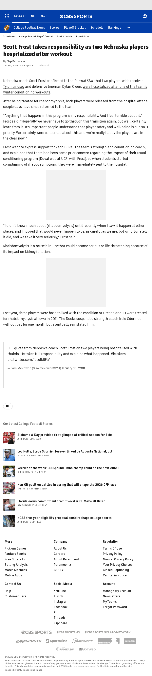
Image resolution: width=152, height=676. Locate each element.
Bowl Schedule (64, 36)
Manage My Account (117, 591)
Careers (59, 554)
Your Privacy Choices (117, 565)
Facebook (60, 607)
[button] (128, 28)
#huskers (118, 354)
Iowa (42, 319)
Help (8, 591)
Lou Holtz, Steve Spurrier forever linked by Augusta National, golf (65, 451)
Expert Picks (82, 36)
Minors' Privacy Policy (118, 559)
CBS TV (59, 570)
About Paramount (66, 559)
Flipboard (60, 623)
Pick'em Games (16, 549)
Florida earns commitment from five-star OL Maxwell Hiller (61, 501)
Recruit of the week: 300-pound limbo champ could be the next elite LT (69, 468)
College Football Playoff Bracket (36, 36)
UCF (64, 159)
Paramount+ (62, 565)
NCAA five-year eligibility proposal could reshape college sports (64, 518)
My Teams (110, 602)
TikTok (58, 596)
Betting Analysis (16, 565)
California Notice (115, 575)
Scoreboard (9, 36)
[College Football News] (29, 28)
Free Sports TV (15, 559)
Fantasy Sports (15, 554)
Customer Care (15, 596)
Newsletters (111, 596)
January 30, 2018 (73, 368)
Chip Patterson (16, 61)
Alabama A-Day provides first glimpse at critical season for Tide (64, 435)
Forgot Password (115, 607)
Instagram (61, 602)
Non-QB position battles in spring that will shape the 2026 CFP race (66, 485)
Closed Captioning (116, 570)
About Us (60, 549)
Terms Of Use (112, 549)
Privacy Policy (112, 554)
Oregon (109, 313)
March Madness (16, 570)
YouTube (60, 591)
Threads (60, 618)
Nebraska (10, 81)
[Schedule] (97, 28)
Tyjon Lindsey (13, 86)
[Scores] (54, 28)
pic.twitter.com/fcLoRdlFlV (29, 359)
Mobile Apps (13, 575)
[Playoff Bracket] (75, 28)
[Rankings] (115, 28)
